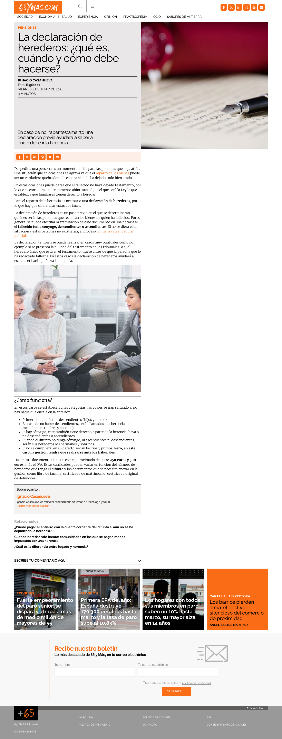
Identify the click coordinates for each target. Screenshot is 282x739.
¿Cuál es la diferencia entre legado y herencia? (51, 547)
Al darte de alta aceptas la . (177, 683)
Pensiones (27, 28)
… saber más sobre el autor (33, 505)
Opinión (110, 18)
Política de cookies (157, 717)
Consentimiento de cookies (226, 724)
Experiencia (88, 18)
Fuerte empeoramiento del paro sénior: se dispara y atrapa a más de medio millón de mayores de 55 (44, 605)
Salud (67, 18)
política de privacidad (196, 683)
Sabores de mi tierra (184, 18)
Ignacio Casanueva (35, 80)
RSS (209, 717)
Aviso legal (86, 717)
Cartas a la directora (230, 591)
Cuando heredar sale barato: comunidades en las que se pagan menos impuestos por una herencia (69, 539)
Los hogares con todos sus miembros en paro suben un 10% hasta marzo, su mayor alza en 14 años (173, 608)
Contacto (150, 724)
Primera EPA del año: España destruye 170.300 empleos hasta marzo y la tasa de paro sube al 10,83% (108, 608)
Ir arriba (255, 708)
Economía (47, 18)
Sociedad (25, 18)
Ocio (157, 18)
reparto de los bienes (112, 173)
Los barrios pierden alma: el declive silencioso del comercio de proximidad (233, 607)
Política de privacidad (94, 724)
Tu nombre (62, 665)
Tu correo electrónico (153, 665)
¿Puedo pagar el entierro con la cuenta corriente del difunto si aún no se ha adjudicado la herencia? (73, 529)
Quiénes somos (25, 731)
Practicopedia (135, 18)
